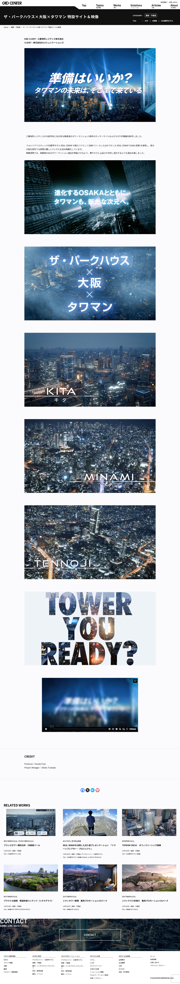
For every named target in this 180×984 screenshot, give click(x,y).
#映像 (154, 21)
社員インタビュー (96, 978)
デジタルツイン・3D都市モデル (92, 854)
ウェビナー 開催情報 (11, 972)
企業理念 (122, 960)
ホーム (152, 956)
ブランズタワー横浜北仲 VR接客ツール (22, 845)
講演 (5, 969)
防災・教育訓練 (37, 971)
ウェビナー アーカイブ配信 (99, 975)
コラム (92, 960)
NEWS (6, 960)
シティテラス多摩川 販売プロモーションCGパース (145, 900)
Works (6, 27)
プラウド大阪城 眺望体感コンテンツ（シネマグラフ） (28, 900)
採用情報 (163, 2)
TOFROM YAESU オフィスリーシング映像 (141, 845)
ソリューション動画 (96, 972)
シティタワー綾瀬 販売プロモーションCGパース (85, 900)
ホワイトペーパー (96, 966)
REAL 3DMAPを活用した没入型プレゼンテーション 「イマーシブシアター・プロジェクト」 (89, 847)
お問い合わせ (173, 2)
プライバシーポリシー (157, 965)
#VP (146, 21)
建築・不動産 (151, 15)
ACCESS (121, 969)
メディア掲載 (8, 963)
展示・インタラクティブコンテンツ (43, 967)
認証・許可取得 (124, 972)
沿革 (120, 966)
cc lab (92, 963)
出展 (5, 966)
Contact (90, 934)
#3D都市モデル (167, 21)
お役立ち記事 (94, 969)
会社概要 (122, 963)
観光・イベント (37, 974)
